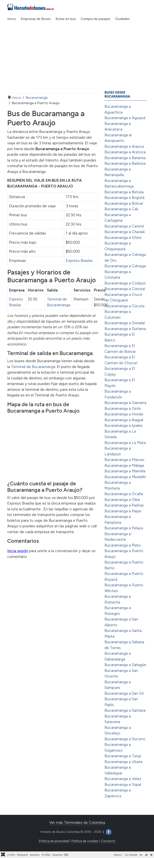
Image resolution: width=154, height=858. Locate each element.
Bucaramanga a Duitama (125, 328)
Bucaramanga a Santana (125, 710)
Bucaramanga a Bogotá (124, 197)
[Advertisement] (53, 61)
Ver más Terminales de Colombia (77, 822)
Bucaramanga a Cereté (124, 226)
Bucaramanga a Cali (121, 209)
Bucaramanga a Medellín (125, 477)
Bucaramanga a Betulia (124, 192)
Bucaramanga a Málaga (124, 465)
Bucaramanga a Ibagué (123, 420)
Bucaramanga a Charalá (124, 231)
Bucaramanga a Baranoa (125, 158)
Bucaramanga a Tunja (122, 756)
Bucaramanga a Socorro (124, 739)
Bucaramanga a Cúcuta (124, 306)
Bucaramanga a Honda (123, 414)
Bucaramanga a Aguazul (124, 118)
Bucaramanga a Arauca (124, 146)
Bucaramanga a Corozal (124, 288)
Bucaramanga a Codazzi (125, 283)
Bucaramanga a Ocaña (123, 494)
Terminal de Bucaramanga (33, 366)
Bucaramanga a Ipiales (123, 425)
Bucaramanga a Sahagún (125, 664)
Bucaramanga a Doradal (124, 323)
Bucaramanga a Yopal (122, 784)
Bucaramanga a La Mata (125, 442)
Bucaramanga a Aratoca (125, 152)
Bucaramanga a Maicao (124, 459)
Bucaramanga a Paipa (122, 511)
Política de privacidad (54, 841)
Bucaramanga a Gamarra (125, 402)
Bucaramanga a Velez (122, 778)
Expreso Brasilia (79, 260)
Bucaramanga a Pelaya (123, 528)
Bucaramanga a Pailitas (124, 505)
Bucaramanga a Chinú (122, 237)
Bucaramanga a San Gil (124, 693)
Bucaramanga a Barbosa (125, 163)
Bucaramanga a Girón (122, 408)
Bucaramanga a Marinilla (124, 471)
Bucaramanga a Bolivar (123, 203)
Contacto (108, 841)
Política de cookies (84, 841)
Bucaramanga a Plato (122, 545)
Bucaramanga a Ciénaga (125, 266)
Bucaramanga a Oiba (122, 499)
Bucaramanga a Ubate (123, 761)
